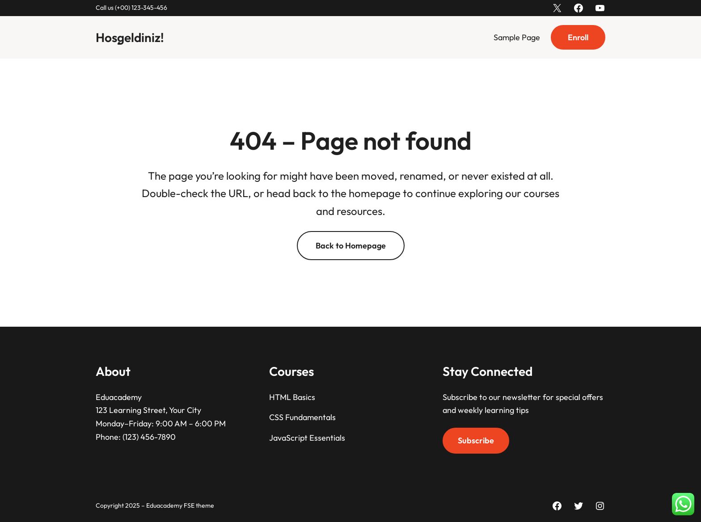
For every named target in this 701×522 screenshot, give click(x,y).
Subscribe (476, 440)
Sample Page (517, 37)
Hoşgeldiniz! (130, 37)
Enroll (578, 37)
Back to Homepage (351, 245)
